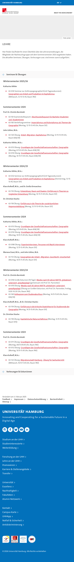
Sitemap (5, 401)
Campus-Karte (9, 512)
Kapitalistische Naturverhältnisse (34, 319)
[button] (59, 2)
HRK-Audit (22, 538)
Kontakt (6, 507)
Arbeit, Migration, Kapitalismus (33, 135)
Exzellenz (7, 486)
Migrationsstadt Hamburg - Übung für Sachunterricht (42, 360)
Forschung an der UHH (13, 456)
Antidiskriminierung (12, 524)
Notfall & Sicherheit (12, 520)
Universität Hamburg (12, 2)
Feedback (6, 399)
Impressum (18, 399)
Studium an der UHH (12, 439)
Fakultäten (7, 494)
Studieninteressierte (12, 443)
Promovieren (8, 465)
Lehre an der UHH (11, 460)
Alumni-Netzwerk (11, 499)
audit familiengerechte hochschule (5, 539)
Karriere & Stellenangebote (15, 469)
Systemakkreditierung (31, 537)
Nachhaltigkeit (9, 490)
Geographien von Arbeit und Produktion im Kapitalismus (32, 94)
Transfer (6, 473)
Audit (13, 537)
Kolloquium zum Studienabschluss (28, 294)
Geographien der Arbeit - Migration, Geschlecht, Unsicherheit (45, 257)
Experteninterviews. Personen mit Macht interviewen (43, 244)
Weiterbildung (9, 447)
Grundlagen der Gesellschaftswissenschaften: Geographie (44, 147)
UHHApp (6, 516)
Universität (7, 482)
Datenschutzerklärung (37, 399)
